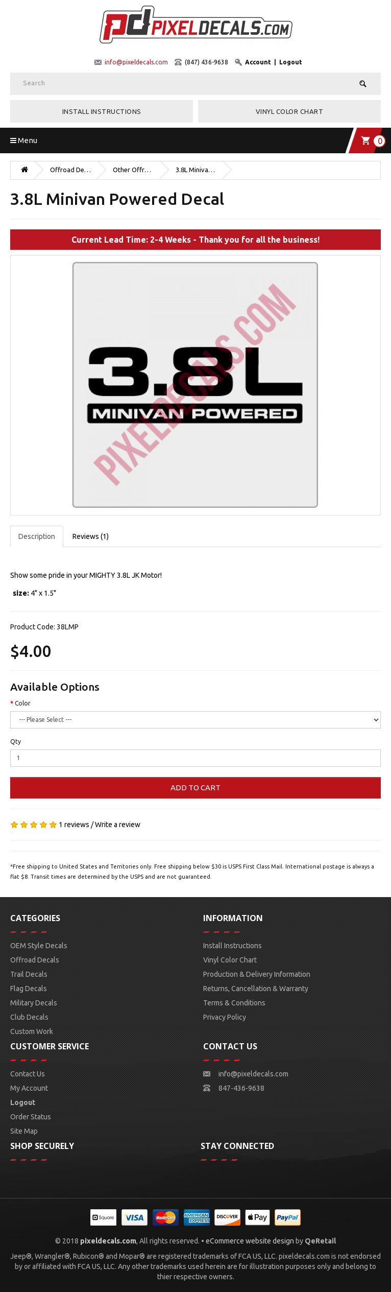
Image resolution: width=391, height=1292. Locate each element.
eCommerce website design (250, 1241)
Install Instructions (101, 111)
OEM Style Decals (38, 946)
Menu (23, 140)
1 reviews (74, 824)
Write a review (117, 824)
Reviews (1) (90, 536)
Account (258, 62)
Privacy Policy (224, 1017)
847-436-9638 (241, 1088)
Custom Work (31, 1031)
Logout (290, 62)
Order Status (30, 1117)
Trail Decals (28, 974)
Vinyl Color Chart (290, 111)
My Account (29, 1088)
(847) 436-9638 (206, 62)
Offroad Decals (70, 169)
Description (36, 536)
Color (23, 703)
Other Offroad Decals (133, 169)
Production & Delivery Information (256, 974)
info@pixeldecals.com (136, 62)
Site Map (24, 1131)
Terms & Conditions (234, 1003)
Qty (15, 741)
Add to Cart (195, 787)
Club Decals (29, 1017)
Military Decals (33, 1003)
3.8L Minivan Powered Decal (196, 169)
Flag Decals (28, 988)
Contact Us (27, 1074)
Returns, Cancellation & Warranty (255, 988)
